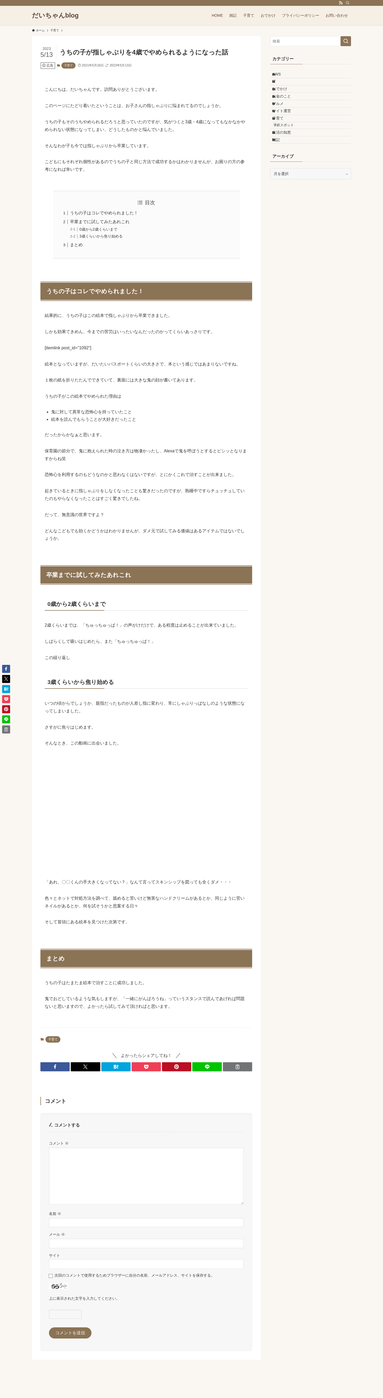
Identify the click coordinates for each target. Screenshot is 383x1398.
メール (57, 1234)
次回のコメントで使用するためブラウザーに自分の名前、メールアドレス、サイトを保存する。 (135, 1275)
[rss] (340, 3)
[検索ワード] (310, 41)
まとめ (76, 245)
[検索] (347, 3)
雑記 (280, 174)
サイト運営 (286, 131)
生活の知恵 (286, 163)
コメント (59, 1143)
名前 (55, 1214)
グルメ (282, 120)
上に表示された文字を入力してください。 (84, 1298)
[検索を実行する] (345, 41)
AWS (281, 76)
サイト (54, 1255)
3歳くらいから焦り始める (101, 236)
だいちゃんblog (55, 15)
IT (278, 87)
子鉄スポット (289, 153)
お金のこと (286, 109)
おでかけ (284, 98)
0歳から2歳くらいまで (98, 229)
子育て (68, 65)
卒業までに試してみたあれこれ (100, 221)
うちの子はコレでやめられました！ (104, 213)
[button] (55, 1066)
